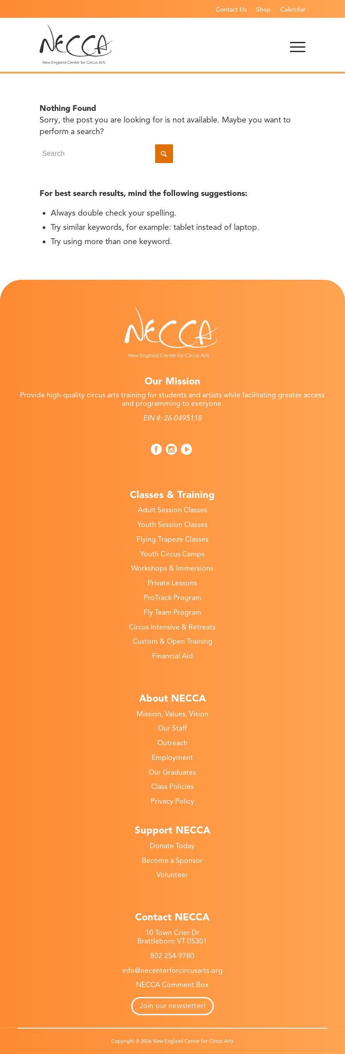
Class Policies (172, 786)
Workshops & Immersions (172, 568)
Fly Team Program (172, 612)
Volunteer (172, 874)
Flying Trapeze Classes (172, 539)
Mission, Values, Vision (172, 714)
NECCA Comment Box (172, 984)
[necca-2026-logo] (76, 45)
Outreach (172, 743)
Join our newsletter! (172, 1005)
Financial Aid (172, 656)
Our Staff (172, 728)
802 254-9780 (172, 956)
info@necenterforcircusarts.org (172, 970)
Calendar (292, 9)
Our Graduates (172, 772)
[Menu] (297, 45)
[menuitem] (231, 9)
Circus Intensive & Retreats (172, 627)
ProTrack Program (172, 597)
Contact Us (231, 9)
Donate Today (172, 846)
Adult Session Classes (172, 510)
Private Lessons (172, 583)
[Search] (106, 153)
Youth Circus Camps (172, 554)
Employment (172, 757)
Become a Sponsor (172, 860)
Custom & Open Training (172, 641)
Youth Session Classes (172, 524)
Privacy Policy (172, 801)
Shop (263, 9)
